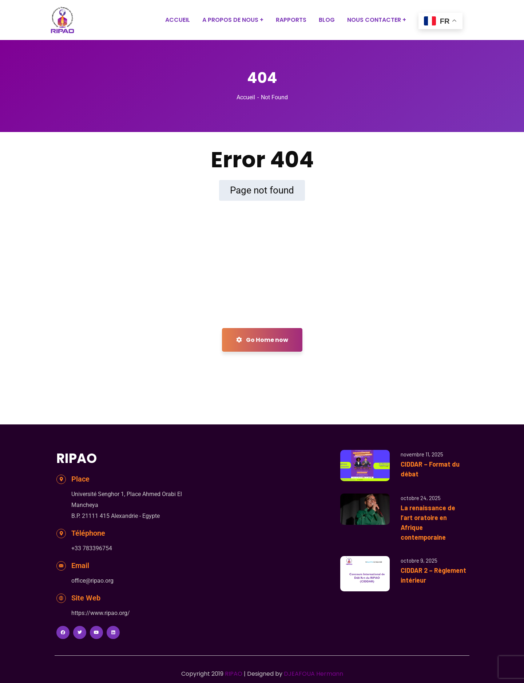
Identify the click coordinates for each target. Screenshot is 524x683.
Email (80, 565)
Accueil (246, 97)
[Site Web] (61, 598)
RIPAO (233, 674)
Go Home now (262, 340)
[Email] (61, 566)
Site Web (85, 598)
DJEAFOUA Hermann (313, 674)
